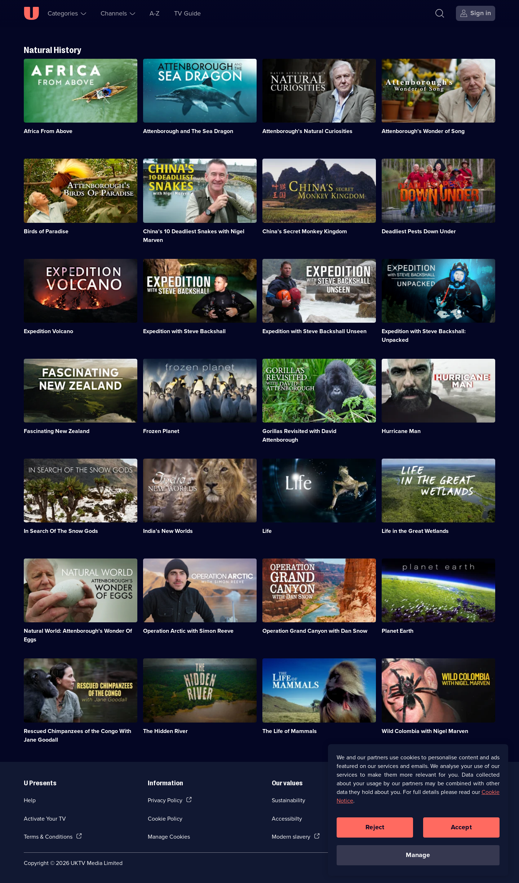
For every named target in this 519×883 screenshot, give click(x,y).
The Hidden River (165, 731)
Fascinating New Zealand (56, 431)
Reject (374, 829)
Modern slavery (291, 836)
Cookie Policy (165, 818)
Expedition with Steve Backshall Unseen (314, 331)
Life (267, 531)
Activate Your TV (45, 818)
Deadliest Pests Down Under (419, 231)
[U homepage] (31, 13)
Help (30, 800)
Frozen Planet (161, 431)
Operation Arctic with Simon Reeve (188, 631)
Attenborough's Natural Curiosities (307, 131)
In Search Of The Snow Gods (61, 531)
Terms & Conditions (48, 836)
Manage (418, 857)
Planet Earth (397, 631)
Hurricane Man (401, 431)
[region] (418, 812)
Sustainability (288, 800)
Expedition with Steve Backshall (184, 331)
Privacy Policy (165, 800)
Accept (461, 829)
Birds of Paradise (46, 231)
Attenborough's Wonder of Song (423, 131)
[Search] (439, 13)
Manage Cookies (169, 836)
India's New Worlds (168, 531)
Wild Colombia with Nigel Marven (425, 731)
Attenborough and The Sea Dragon (188, 131)
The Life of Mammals (289, 731)
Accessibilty (287, 818)
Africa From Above (48, 131)
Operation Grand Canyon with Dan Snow (314, 631)
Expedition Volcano (48, 331)
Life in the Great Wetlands (415, 531)
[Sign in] (475, 13)
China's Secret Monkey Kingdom (304, 231)
